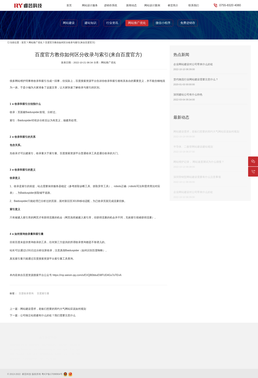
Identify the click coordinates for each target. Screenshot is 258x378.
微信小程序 (163, 23)
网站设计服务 (90, 5)
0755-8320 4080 (230, 5)
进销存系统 (110, 5)
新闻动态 (131, 5)
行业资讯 (112, 23)
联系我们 (193, 5)
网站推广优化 (137, 23)
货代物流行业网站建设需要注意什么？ (195, 79)
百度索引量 (43, 293)
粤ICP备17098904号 (52, 374)
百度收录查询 (26, 293)
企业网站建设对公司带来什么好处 (193, 64)
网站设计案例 (152, 5)
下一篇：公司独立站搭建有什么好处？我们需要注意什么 (43, 315)
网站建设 (69, 23)
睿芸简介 (173, 5)
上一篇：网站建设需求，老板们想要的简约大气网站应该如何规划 (48, 308)
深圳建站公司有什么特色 (187, 94)
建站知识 (90, 23)
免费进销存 (187, 23)
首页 (69, 5)
